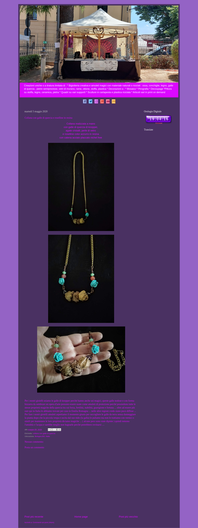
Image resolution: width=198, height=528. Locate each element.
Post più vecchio (128, 516)
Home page (81, 516)
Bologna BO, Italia (42, 436)
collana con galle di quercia (44, 433)
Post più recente (33, 516)
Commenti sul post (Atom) (43, 522)
